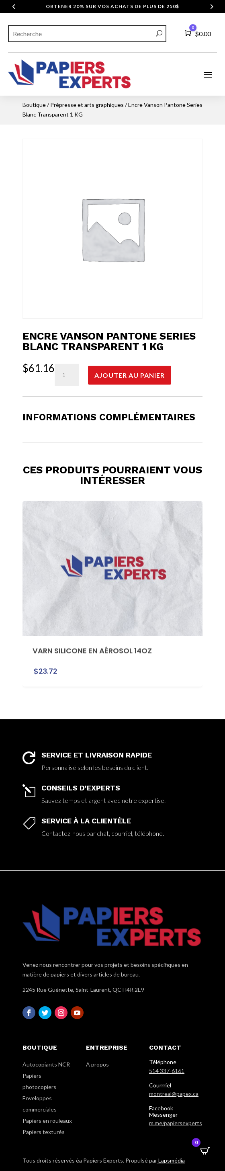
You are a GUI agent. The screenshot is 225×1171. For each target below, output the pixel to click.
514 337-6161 (166, 1070)
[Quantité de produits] (67, 375)
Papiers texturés (43, 1131)
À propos (97, 1064)
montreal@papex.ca (173, 1093)
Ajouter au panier (129, 375)
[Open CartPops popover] (205, 1151)
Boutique (34, 104)
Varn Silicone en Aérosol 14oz (92, 644)
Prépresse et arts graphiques (87, 104)
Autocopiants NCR (46, 1064)
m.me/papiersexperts (175, 1123)
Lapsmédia (171, 1160)
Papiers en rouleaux (47, 1120)
